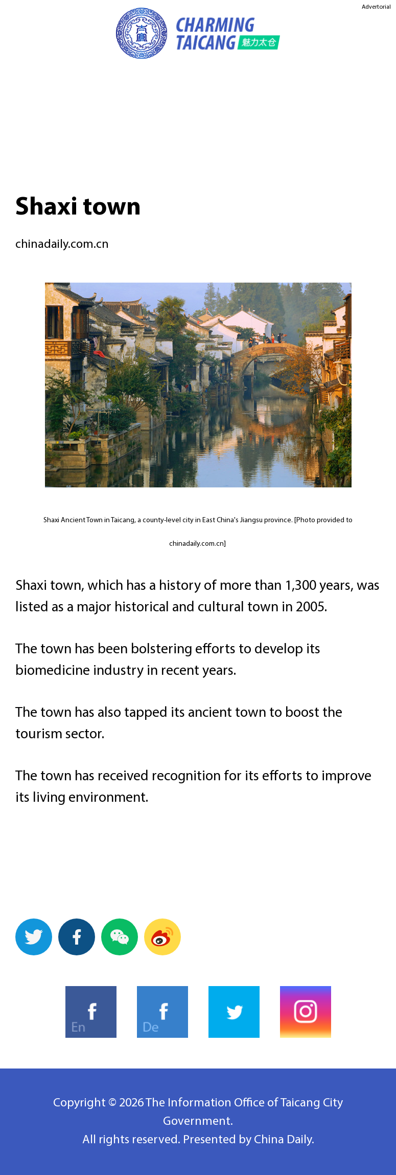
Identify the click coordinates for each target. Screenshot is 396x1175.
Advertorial (376, 7)
